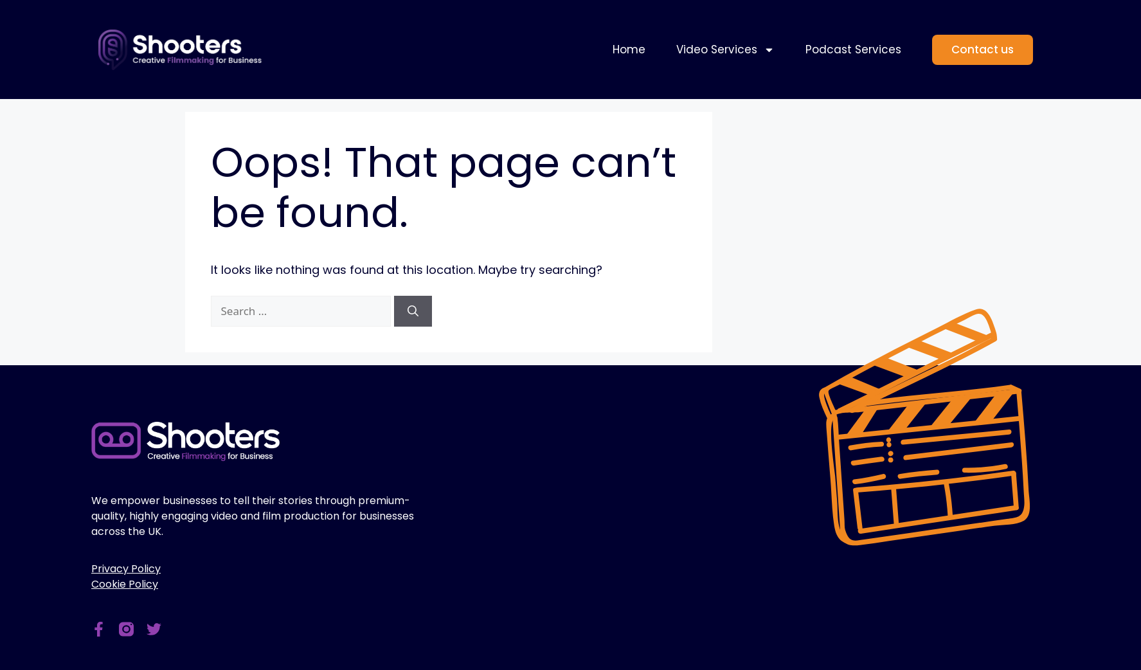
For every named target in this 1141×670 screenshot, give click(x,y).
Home (629, 49)
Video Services (725, 49)
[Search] (413, 311)
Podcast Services (853, 49)
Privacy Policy (126, 568)
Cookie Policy (124, 584)
